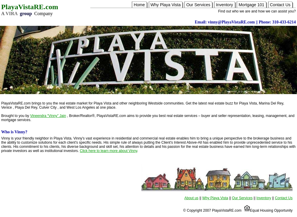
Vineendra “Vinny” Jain (48, 116)
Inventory (224, 4)
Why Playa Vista (166, 4)
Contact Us (280, 4)
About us (191, 198)
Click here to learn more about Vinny (108, 151)
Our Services (198, 4)
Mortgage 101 (251, 4)
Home (139, 4)
